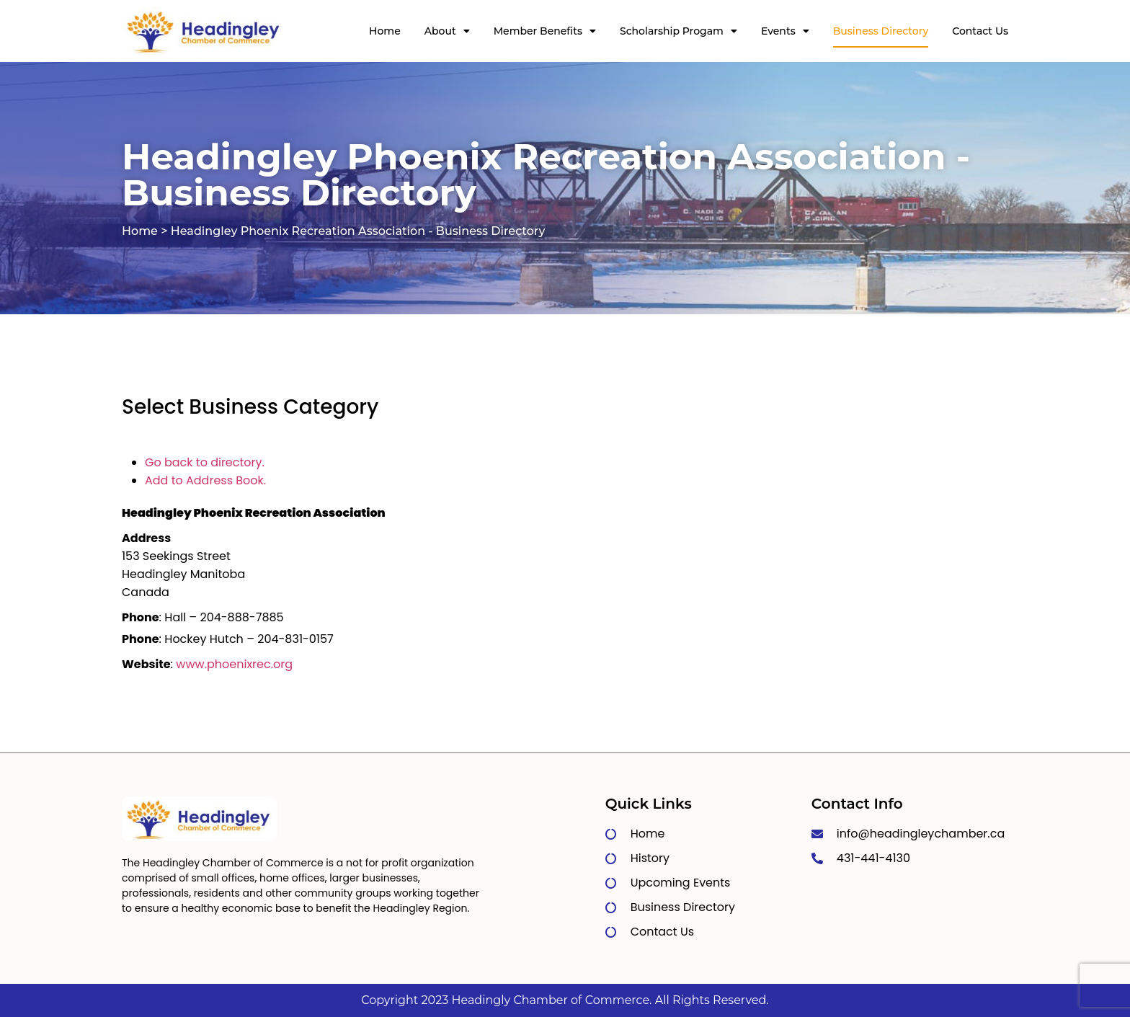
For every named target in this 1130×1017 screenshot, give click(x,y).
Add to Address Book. (205, 480)
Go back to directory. (204, 462)
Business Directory (881, 31)
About (447, 31)
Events (785, 31)
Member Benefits (545, 31)
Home (385, 31)
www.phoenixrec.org (234, 664)
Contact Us (980, 31)
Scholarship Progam (678, 31)
